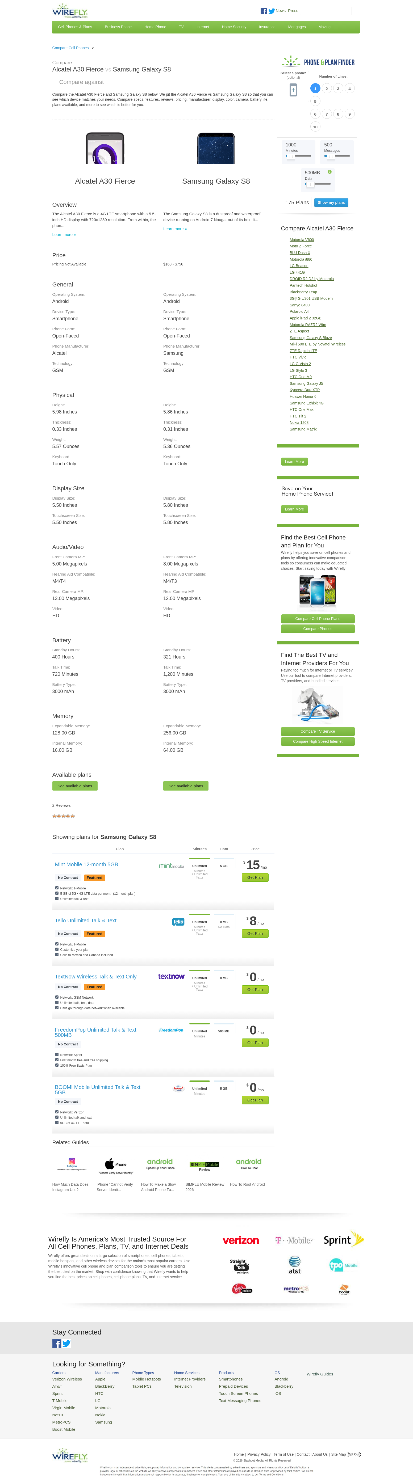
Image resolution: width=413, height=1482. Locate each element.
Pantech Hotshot (304, 254)
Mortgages (297, 27)
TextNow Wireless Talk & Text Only (96, 976)
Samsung (98, 1417)
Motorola (98, 1404)
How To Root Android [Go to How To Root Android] (247, 1184)
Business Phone (118, 27)
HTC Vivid (298, 326)
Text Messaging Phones (225, 1398)
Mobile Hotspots (140, 1378)
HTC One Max (302, 379)
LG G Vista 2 (300, 333)
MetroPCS (60, 1417)
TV (181, 27)
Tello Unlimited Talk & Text (86, 920)
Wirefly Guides (299, 1373)
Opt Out (354, 1448)
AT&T (56, 1385)
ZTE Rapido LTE (303, 320)
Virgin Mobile (62, 1404)
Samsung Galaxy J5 (306, 353)
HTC (94, 1392)
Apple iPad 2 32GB (306, 287)
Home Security (234, 27)
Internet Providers (180, 1378)
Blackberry (265, 1385)
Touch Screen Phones (224, 1392)
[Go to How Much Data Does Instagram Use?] (71, 1165)
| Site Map (337, 1448)
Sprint (56, 1392)
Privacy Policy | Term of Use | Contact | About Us (287, 1448)
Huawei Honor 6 (303, 366)
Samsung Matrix (303, 398)
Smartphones (217, 1378)
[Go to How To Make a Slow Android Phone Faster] (160, 1165)
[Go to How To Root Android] (249, 1165)
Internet (203, 27)
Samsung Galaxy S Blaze (311, 307)
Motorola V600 (302, 209)
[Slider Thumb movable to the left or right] (291, 127)
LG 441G (297, 241)
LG (93, 1398)
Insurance (267, 27)
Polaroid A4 (299, 280)
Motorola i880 (301, 228)
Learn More (294, 431)
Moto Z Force (301, 215)
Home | (240, 1448)
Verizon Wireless (65, 1378)
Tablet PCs (136, 1385)
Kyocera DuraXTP (305, 359)
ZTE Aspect (299, 300)
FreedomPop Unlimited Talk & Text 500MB (95, 1032)
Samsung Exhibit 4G (307, 372)
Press (293, 10)
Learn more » (64, 234)
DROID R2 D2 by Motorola (312, 248)
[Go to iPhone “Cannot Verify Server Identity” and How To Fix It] (116, 1165)
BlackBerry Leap (303, 261)
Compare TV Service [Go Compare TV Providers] (318, 700)
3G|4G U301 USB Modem (311, 267)
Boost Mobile (62, 1424)
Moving (325, 27)
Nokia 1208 (299, 392)
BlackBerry (99, 1385)
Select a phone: (293, 75)
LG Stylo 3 (298, 339)
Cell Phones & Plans (75, 27)
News (281, 10)
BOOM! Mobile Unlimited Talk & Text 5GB (98, 1089)
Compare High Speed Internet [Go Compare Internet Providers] (318, 710)
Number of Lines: (333, 76)
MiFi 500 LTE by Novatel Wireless (318, 313)
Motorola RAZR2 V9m (308, 294)
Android (263, 1378)
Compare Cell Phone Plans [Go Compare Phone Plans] (317, 588)
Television (174, 1385)
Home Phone (155, 27)
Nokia (95, 1411)
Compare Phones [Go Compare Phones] (317, 598)
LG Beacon (299, 235)
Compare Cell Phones (70, 48)
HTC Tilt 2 (298, 385)
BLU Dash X (300, 222)
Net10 (57, 1411)
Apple (95, 1378)
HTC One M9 (301, 346)
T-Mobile (59, 1398)
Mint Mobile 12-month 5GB (86, 864)
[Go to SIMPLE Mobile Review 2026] (204, 1165)
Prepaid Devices (219, 1385)
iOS (260, 1392)
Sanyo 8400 (300, 274)
